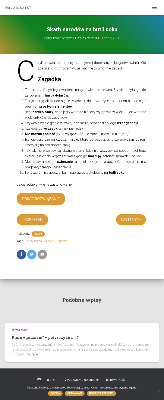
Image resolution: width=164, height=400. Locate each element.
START (52, 379)
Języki (38, 234)
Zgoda (55, 393)
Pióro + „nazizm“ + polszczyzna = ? (45, 337)
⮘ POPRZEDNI (32, 220)
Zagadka (61, 241)
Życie (24, 330)
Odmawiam (74, 393)
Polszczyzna (33, 241)
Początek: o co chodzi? (82, 379)
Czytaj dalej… (34, 354)
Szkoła (48, 241)
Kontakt (39, 379)
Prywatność (116, 379)
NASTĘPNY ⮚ (131, 220)
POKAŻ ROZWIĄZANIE (41, 198)
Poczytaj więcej (101, 393)
